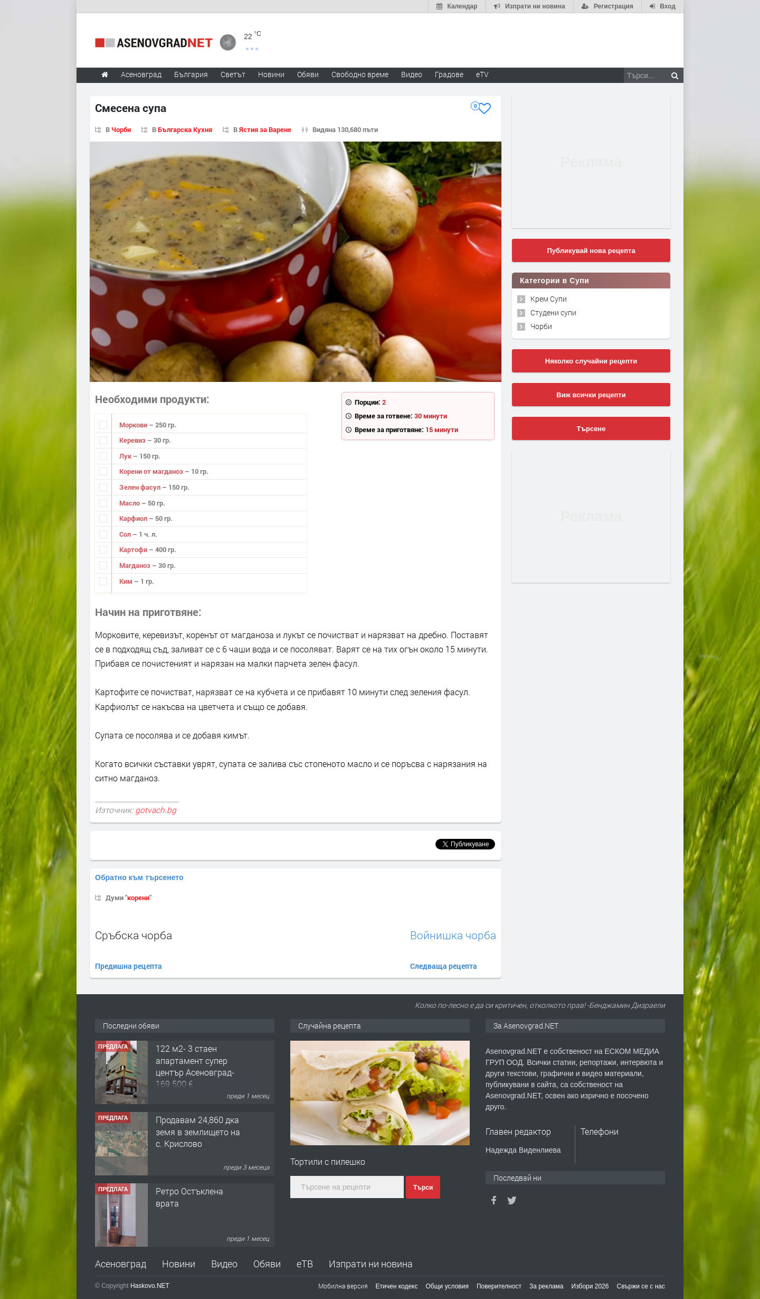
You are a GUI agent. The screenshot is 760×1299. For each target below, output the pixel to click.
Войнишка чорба (453, 935)
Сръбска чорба (133, 935)
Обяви (267, 1263)
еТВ (305, 1263)
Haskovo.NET (149, 1285)
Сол (125, 534)
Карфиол (134, 518)
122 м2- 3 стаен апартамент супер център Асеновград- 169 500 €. (195, 1066)
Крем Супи (548, 299)
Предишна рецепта (128, 966)
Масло (130, 503)
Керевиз (133, 440)
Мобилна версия (343, 1286)
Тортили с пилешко (327, 1161)
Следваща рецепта (443, 966)
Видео (224, 1263)
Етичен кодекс (397, 1286)
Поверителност (499, 1286)
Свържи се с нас (640, 1286)
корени (138, 897)
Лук (126, 456)
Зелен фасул (140, 487)
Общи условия (447, 1286)
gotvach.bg (155, 810)
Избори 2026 (590, 1286)
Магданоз (135, 565)
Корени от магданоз (152, 471)
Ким (126, 581)
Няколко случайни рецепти (591, 361)
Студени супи (553, 312)
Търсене (591, 429)
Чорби (121, 129)
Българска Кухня (185, 129)
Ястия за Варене (265, 129)
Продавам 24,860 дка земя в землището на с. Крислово (198, 1131)
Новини (271, 74)
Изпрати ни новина (371, 1263)
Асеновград (120, 1263)
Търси (423, 1187)
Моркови (134, 424)
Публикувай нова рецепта (591, 251)
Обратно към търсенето (139, 877)
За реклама (546, 1286)
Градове (449, 74)
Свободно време (359, 74)
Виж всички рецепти (590, 395)
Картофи (134, 549)
